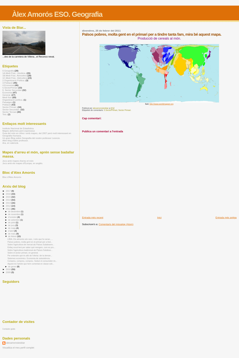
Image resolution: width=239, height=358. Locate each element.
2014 (8, 200)
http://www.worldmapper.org (161, 104)
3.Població (7, 83)
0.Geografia (8, 70)
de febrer (12, 236)
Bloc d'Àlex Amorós (11, 177)
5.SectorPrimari (110, 110)
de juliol (12, 222)
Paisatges (7, 102)
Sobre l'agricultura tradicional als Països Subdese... (29, 250)
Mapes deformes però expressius (18, 131)
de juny (11, 225)
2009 (8, 272)
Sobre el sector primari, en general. (22, 253)
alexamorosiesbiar (15, 343)
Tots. (4, 114)
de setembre (14, 220)
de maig (12, 228)
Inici (159, 217)
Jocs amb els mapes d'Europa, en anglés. (22, 163)
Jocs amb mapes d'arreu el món (17, 161)
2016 (8, 194)
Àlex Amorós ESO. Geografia (57, 14)
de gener (12, 266)
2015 (8, 197)
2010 (8, 269)
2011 (8, 209)
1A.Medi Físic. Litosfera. (14, 73)
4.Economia (8, 85)
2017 (8, 191)
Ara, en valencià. (10, 143)
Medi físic (7, 97)
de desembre (14, 211)
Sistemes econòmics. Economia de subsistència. (28, 258)
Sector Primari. (124, 110)
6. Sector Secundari (12, 90)
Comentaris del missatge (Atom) (116, 224)
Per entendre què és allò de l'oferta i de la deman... (29, 255)
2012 (8, 206)
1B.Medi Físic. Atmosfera (14, 75)
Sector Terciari (9, 112)
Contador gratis (8, 329)
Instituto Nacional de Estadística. (18, 128)
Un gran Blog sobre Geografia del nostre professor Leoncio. (31, 138)
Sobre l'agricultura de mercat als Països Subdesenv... (30, 244)
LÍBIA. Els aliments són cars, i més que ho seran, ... (30, 239)
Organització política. (12, 100)
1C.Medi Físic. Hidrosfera (14, 78)
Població (6, 104)
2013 (8, 203)
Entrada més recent (92, 217)
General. (6, 95)
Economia (7, 92)
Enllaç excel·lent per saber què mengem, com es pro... (31, 247)
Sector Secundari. (11, 109)
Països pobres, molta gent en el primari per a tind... (29, 242)
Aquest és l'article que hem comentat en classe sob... (30, 264)
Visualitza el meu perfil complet (18, 347)
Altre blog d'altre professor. (15, 140)
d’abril (11, 231)
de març (12, 234)
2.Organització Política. (13, 80)
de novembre (14, 214)
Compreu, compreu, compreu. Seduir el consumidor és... (32, 261)
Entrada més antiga (226, 217)
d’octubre (12, 217)
